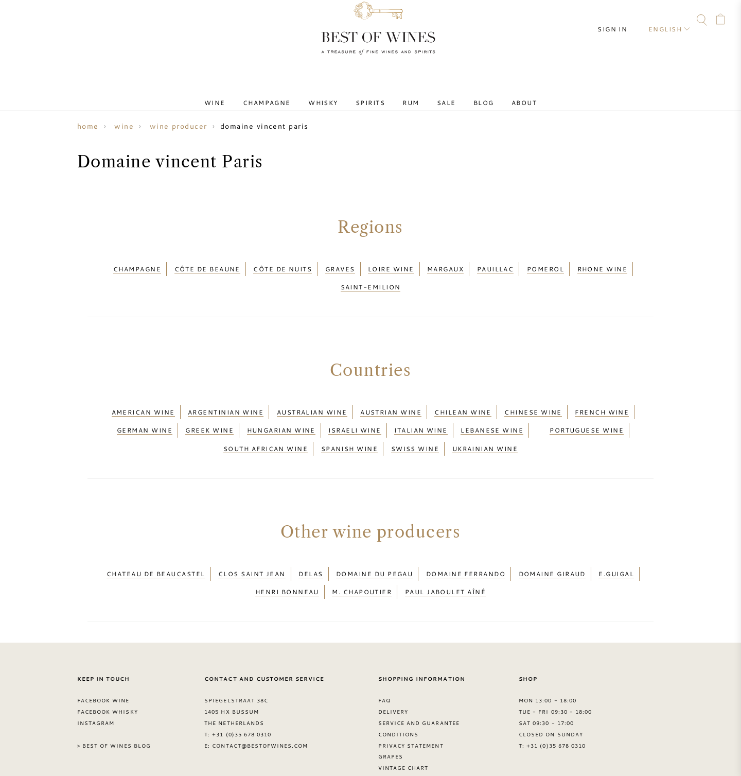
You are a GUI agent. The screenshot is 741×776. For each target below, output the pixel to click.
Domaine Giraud (552, 542)
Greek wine (209, 410)
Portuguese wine (587, 410)
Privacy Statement (411, 705)
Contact (19, 21)
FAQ (38, 21)
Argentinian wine (225, 398)
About (498, 94)
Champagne (285, 94)
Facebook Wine (103, 660)
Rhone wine (602, 266)
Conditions (398, 694)
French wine (602, 398)
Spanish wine (349, 423)
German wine (144, 410)
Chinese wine (532, 398)
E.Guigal (616, 542)
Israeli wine (354, 410)
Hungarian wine (281, 410)
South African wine (265, 423)
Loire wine (391, 266)
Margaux (445, 266)
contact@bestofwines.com (260, 705)
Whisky (334, 94)
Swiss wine (415, 423)
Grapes (390, 716)
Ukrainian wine (485, 423)
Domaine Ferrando (465, 542)
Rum (407, 94)
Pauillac (495, 266)
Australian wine (312, 398)
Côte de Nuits (282, 266)
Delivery (393, 671)
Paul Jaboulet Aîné (445, 555)
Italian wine (420, 410)
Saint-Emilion (371, 278)
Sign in (621, 20)
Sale (435, 94)
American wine (143, 398)
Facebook (58, 21)
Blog (465, 94)
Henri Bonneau (287, 555)
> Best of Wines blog (114, 705)
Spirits (374, 94)
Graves (340, 266)
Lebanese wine (492, 410)
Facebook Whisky (107, 671)
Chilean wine (462, 398)
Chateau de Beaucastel (156, 542)
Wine (240, 94)
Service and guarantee (419, 682)
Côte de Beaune (207, 266)
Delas (310, 542)
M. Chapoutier (362, 555)
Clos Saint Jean (252, 542)
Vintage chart (403, 728)
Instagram (78, 21)
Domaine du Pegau (374, 542)
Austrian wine (390, 398)
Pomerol (545, 266)
